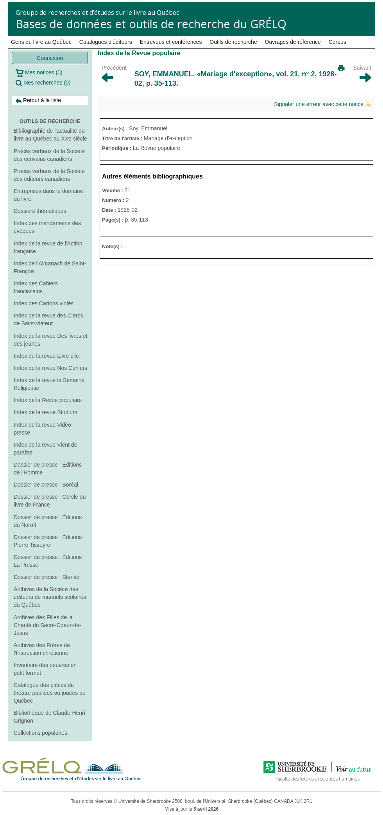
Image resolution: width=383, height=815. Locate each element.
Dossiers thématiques (40, 211)
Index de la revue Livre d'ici (47, 356)
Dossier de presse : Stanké (46, 577)
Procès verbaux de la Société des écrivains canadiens (49, 155)
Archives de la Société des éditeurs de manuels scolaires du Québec (50, 597)
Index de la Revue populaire (48, 400)
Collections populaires (40, 733)
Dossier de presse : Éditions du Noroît (48, 521)
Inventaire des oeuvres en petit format (45, 669)
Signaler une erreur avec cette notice (322, 104)
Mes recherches (43, 82)
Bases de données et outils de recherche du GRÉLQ (151, 23)
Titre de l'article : (123, 138)
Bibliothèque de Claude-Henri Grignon (49, 717)
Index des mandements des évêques (47, 227)
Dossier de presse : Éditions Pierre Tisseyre (48, 541)
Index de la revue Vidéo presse (42, 429)
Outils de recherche (233, 42)
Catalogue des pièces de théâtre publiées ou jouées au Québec (50, 693)
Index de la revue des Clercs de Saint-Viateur (48, 319)
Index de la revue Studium (45, 412)
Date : (110, 210)
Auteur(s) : (115, 129)
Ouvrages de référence (293, 42)
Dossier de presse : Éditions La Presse (48, 561)
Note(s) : (112, 246)
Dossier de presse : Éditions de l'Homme (48, 469)
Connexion (50, 58)
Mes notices (39, 73)
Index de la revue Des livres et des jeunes (50, 340)
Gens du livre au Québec (41, 42)
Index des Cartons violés (43, 303)
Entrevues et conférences (171, 42)
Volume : (113, 190)
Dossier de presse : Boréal (46, 484)
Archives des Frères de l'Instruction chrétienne (42, 649)
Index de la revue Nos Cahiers (50, 368)
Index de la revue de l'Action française (48, 247)
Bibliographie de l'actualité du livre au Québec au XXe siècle (50, 135)
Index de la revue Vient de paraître (45, 449)
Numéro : (114, 200)
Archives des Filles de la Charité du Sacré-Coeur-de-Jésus (47, 625)
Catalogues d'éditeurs (105, 42)
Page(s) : (113, 220)
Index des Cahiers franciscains (36, 287)
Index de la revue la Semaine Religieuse (49, 384)
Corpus (337, 42)
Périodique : (117, 148)
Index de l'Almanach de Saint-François (50, 267)
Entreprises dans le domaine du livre (48, 195)
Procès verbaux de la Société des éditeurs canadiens (49, 175)
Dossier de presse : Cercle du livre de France (50, 501)
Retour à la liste (38, 100)
